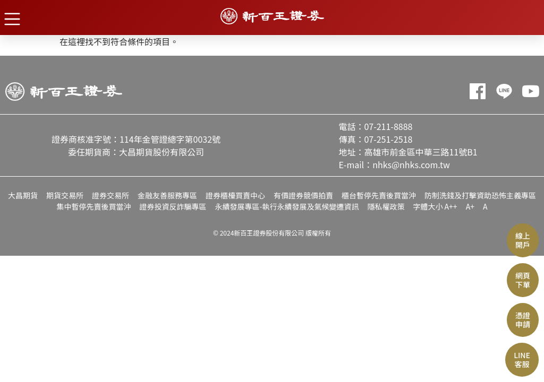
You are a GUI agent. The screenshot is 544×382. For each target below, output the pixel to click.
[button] (12, 18)
